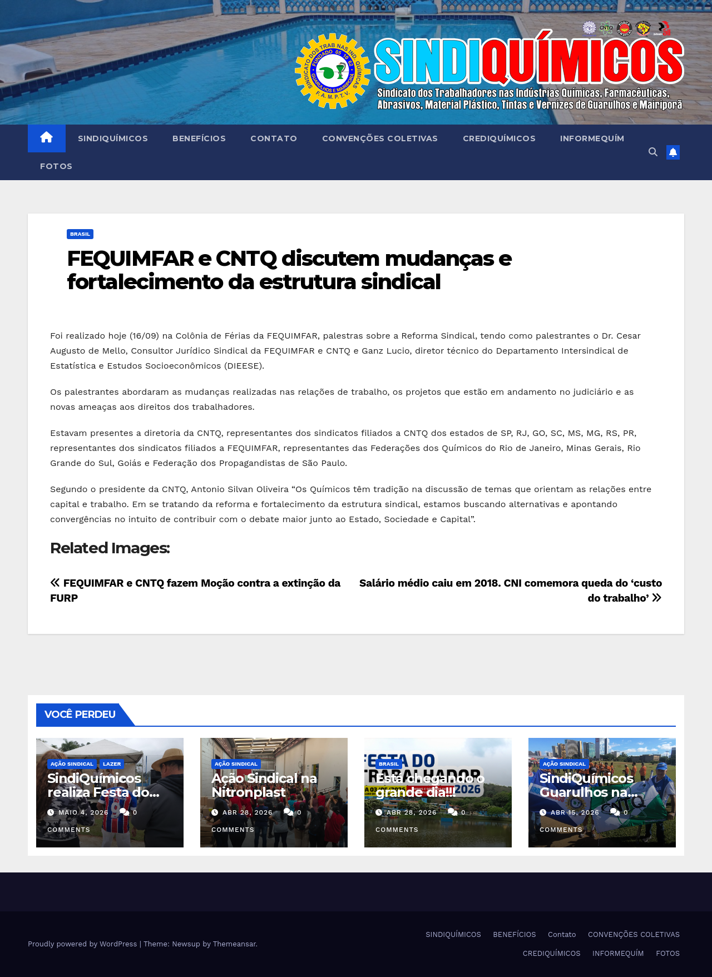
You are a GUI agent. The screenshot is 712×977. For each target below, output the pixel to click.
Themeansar (234, 944)
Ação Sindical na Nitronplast (264, 785)
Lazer (112, 764)
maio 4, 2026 (83, 812)
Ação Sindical (72, 764)
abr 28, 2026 (247, 812)
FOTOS (56, 166)
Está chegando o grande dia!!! (429, 785)
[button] (653, 152)
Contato (274, 138)
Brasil (80, 234)
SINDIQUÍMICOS (113, 138)
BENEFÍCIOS (199, 138)
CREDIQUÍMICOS (499, 138)
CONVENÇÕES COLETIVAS (380, 138)
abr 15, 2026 (575, 812)
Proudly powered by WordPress (84, 944)
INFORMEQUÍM (592, 138)
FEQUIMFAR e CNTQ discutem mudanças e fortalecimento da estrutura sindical (289, 270)
